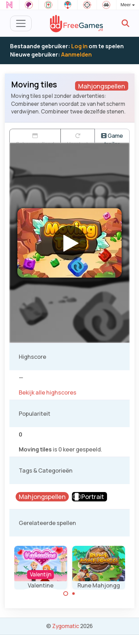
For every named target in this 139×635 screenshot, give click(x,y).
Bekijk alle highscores (47, 392)
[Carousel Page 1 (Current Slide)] (65, 593)
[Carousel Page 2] (73, 593)
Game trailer (112, 137)
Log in (79, 46)
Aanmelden (76, 54)
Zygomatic (65, 626)
